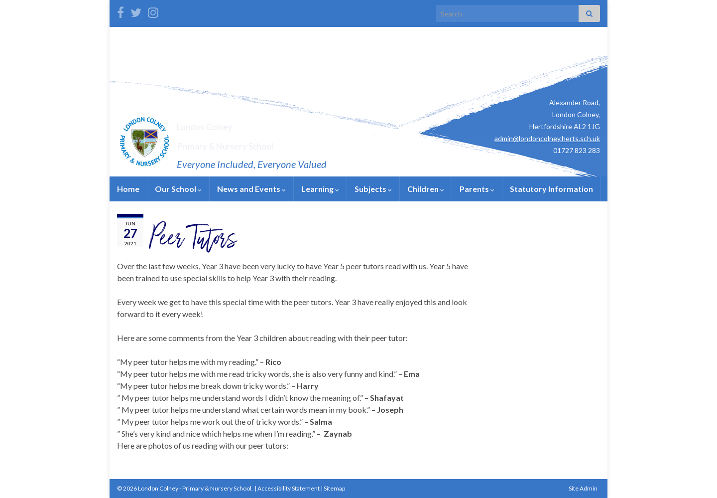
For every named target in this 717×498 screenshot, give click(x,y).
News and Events (251, 188)
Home (128, 188)
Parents (477, 188)
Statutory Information (551, 188)
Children (425, 188)
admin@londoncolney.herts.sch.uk (547, 138)
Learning (320, 188)
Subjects (373, 188)
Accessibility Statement (288, 488)
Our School (178, 188)
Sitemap (334, 488)
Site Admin (583, 488)
